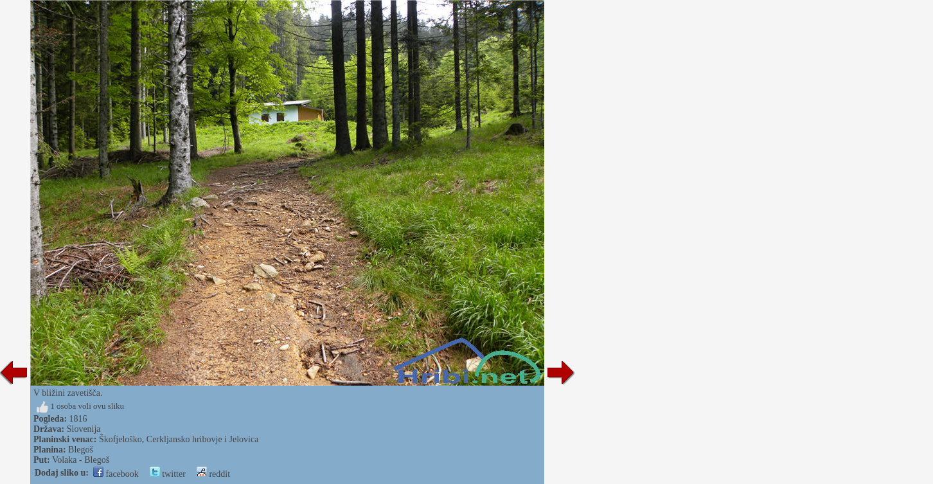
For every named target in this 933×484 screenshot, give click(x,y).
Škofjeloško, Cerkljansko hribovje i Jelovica (178, 439)
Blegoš (80, 449)
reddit (213, 474)
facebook (116, 474)
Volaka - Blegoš (80, 460)
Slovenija (84, 429)
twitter (168, 474)
